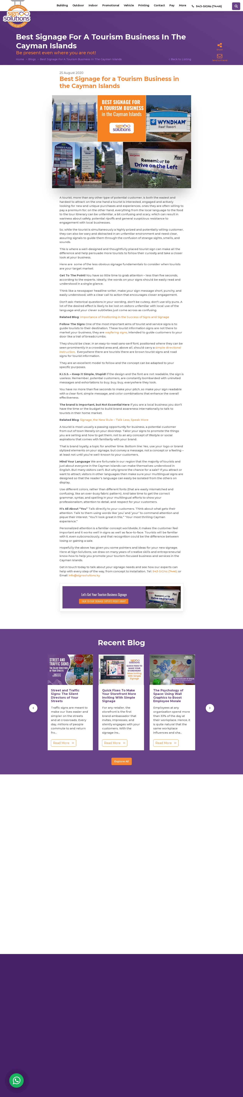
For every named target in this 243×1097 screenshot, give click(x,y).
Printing (142, 6)
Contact (158, 6)
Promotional (108, 6)
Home (20, 59)
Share (219, 47)
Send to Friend (219, 57)
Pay (171, 6)
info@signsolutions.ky (84, 575)
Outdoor (74, 6)
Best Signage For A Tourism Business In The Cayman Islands (81, 59)
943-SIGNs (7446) (165, 571)
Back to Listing (181, 59)
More (182, 6)
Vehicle (127, 6)
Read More (63, 743)
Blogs (32, 59)
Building (57, 6)
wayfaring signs (116, 332)
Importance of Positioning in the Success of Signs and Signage (124, 317)
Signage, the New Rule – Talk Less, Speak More (114, 420)
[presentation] (33, 708)
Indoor (89, 6)
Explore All (121, 761)
